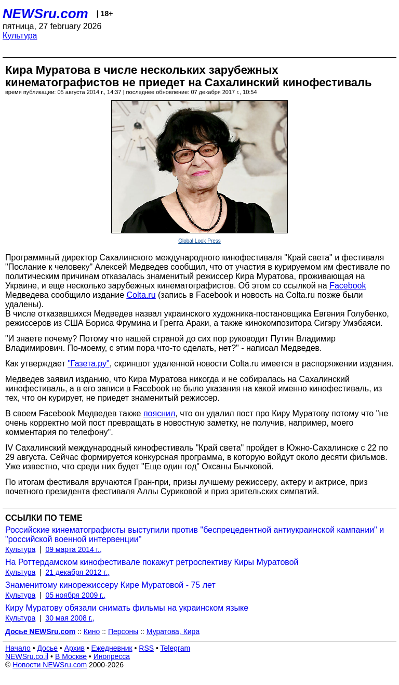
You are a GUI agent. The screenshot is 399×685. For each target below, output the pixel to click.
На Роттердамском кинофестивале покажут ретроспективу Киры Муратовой (152, 562)
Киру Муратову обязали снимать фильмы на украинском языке (126, 607)
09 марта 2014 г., (73, 549)
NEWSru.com (45, 13)
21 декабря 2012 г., (77, 572)
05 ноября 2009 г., (75, 595)
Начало (18, 648)
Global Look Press (199, 241)
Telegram (176, 648)
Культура (20, 35)
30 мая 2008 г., (70, 618)
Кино (92, 631)
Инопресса (112, 656)
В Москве (71, 656)
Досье (47, 648)
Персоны (123, 631)
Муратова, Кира (173, 631)
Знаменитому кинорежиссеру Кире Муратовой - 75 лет (110, 585)
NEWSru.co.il (26, 656)
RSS (146, 648)
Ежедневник (111, 648)
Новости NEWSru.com (49, 665)
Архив (74, 648)
